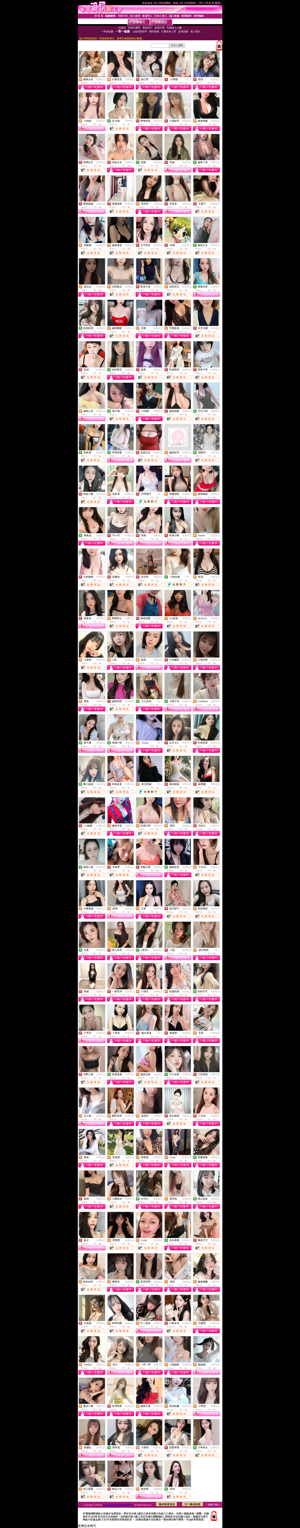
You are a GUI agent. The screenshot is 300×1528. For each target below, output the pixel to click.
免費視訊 (100, 79)
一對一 (187, 79)
